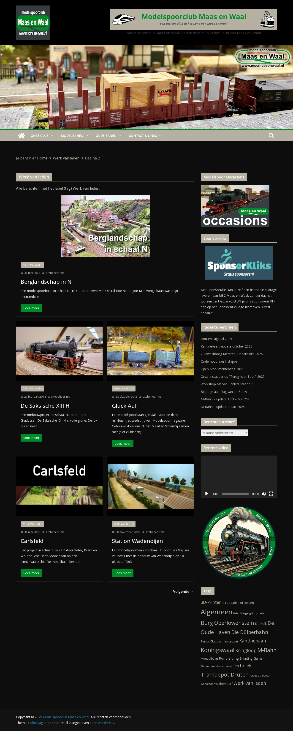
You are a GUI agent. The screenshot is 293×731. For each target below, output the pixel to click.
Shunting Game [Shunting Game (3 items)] (251, 658)
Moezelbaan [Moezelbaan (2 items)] (209, 658)
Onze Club (40, 135)
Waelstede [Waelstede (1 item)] (207, 683)
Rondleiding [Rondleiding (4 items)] (229, 658)
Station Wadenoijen (137, 541)
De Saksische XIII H (45, 405)
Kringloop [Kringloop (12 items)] (246, 650)
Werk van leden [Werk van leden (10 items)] (249, 683)
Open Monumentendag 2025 (222, 369)
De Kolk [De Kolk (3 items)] (261, 623)
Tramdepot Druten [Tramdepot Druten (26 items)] (225, 674)
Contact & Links (143, 135)
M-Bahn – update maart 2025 (223, 407)
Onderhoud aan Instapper (220, 361)
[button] (51, 135)
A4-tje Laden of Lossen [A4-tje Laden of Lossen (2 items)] (238, 603)
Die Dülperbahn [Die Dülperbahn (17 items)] (249, 632)
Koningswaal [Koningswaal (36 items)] (217, 650)
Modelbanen (72, 135)
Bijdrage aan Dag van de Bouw (224, 391)
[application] (239, 477)
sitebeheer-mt (55, 273)
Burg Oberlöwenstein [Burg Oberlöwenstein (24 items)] (227, 622)
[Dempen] (263, 493)
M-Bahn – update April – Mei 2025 (226, 399)
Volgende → (183, 591)
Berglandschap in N (46, 281)
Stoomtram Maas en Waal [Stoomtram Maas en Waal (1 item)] (216, 666)
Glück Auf (124, 405)
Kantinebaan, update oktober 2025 (226, 346)
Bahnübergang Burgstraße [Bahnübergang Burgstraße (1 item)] (248, 613)
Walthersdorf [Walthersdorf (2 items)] (223, 684)
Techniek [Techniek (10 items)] (242, 665)
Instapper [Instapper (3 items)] (231, 641)
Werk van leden (32, 264)
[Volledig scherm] (271, 493)
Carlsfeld (32, 541)
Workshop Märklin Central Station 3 (227, 384)
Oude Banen (106, 135)
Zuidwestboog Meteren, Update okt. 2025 (232, 354)
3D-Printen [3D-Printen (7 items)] (211, 602)
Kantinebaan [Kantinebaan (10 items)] (252, 641)
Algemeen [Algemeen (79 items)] (216, 611)
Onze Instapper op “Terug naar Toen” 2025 (233, 376)
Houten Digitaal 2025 (216, 339)
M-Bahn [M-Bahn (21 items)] (267, 650)
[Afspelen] (206, 493)
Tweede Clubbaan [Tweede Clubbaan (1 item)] (260, 675)
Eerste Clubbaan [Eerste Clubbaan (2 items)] (212, 641)
